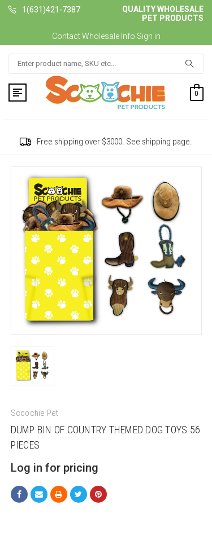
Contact (66, 36)
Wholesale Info (108, 36)
